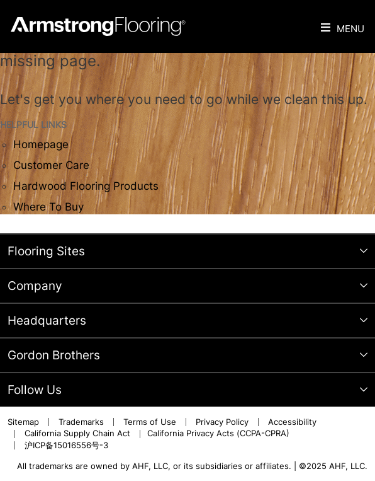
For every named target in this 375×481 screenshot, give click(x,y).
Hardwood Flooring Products (86, 186)
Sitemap (23, 422)
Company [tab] (35, 286)
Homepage (41, 144)
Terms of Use (149, 422)
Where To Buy (48, 206)
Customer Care (51, 165)
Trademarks (81, 422)
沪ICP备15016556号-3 (66, 445)
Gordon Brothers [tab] (54, 355)
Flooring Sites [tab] (46, 251)
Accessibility (292, 422)
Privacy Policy (222, 422)
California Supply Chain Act (77, 433)
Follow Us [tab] (35, 390)
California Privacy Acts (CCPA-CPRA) (218, 433)
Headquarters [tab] (47, 320)
